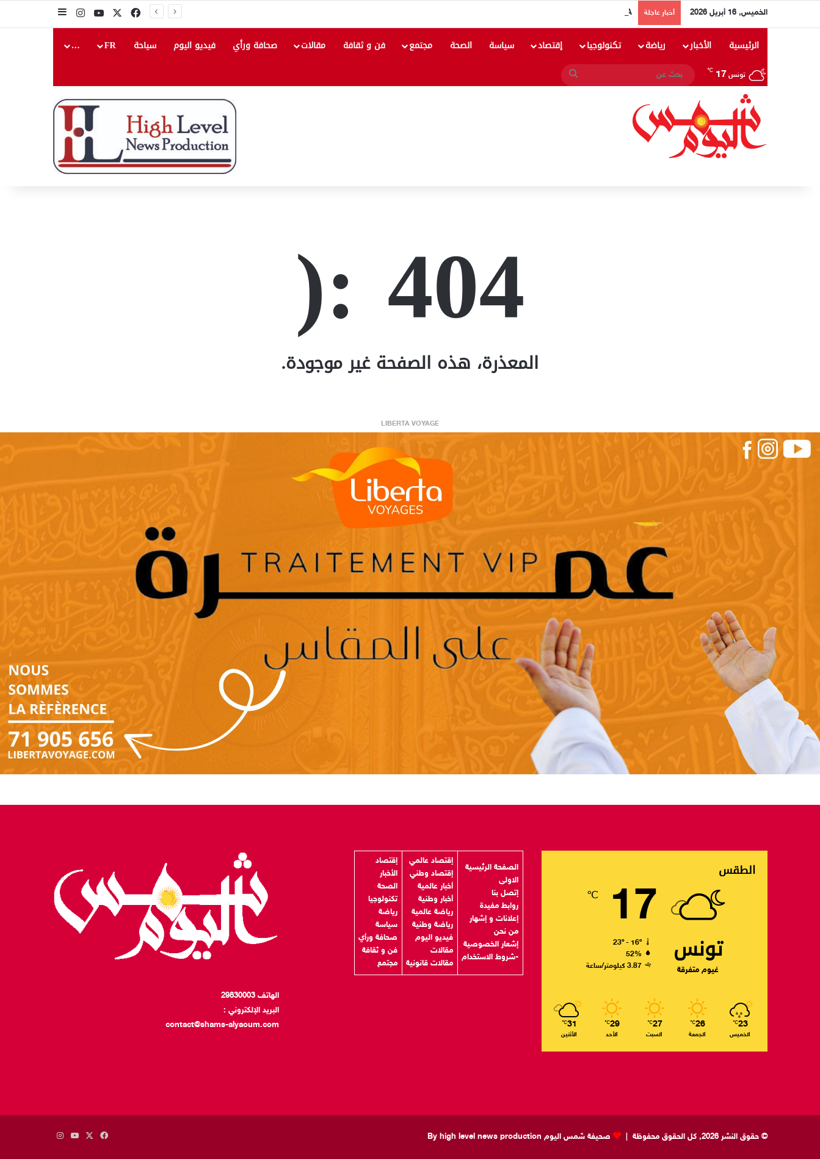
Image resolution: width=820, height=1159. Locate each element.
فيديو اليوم (194, 45)
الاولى (508, 880)
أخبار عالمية (435, 887)
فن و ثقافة (364, 45)
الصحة (461, 45)
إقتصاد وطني (431, 874)
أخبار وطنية (435, 899)
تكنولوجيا (604, 45)
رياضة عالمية (432, 912)
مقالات (313, 45)
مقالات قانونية (429, 963)
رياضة (655, 45)
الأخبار (700, 45)
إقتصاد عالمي (431, 861)
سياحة (145, 45)
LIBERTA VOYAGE (410, 424)
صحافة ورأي (255, 45)
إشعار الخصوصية (490, 945)
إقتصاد (550, 45)
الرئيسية (744, 45)
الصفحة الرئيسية (491, 868)
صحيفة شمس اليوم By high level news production (519, 1137)
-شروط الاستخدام (490, 957)
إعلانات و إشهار (494, 919)
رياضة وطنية (432, 925)
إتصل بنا (505, 893)
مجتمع (420, 45)
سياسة (501, 45)
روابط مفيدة (499, 906)
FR (110, 45)
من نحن (506, 932)
